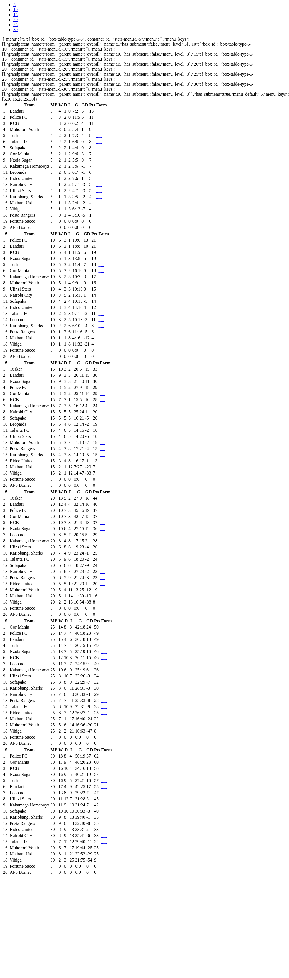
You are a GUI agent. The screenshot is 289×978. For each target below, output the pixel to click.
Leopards (18, 172)
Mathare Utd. (21, 202)
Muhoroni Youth (24, 129)
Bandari (17, 111)
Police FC (18, 117)
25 (15, 24)
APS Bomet (20, 227)
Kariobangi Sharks (26, 196)
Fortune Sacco (22, 221)
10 (15, 9)
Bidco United (22, 178)
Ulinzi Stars (20, 190)
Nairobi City (21, 184)
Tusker (16, 135)
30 (15, 29)
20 (15, 19)
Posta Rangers (22, 215)
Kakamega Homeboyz (29, 166)
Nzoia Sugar (21, 160)
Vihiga (16, 209)
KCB (14, 123)
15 (15, 14)
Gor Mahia (19, 154)
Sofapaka (18, 147)
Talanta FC (19, 141)
